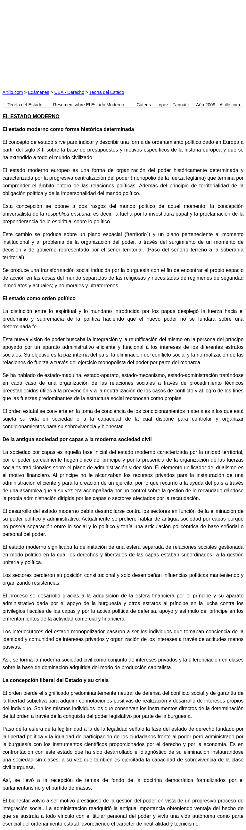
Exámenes (38, 92)
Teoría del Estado (106, 92)
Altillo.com (13, 92)
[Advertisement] (63, 43)
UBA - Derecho (69, 92)
